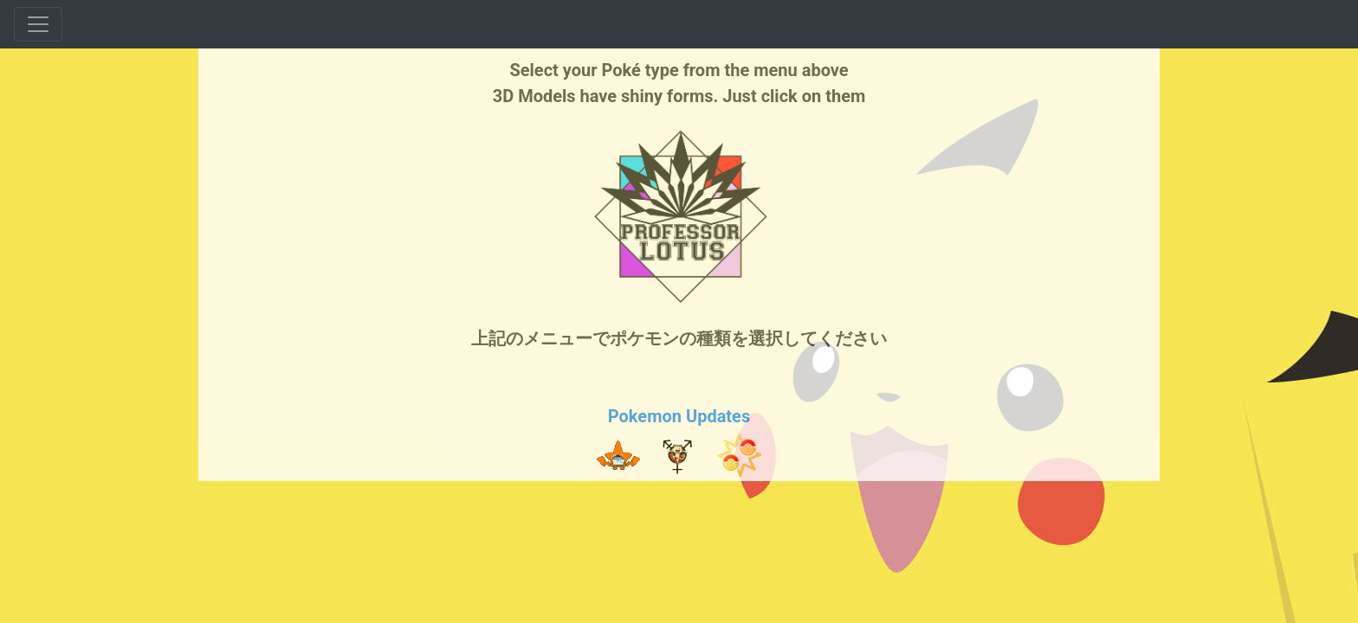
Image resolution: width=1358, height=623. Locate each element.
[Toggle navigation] (38, 24)
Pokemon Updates (679, 416)
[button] (618, 454)
